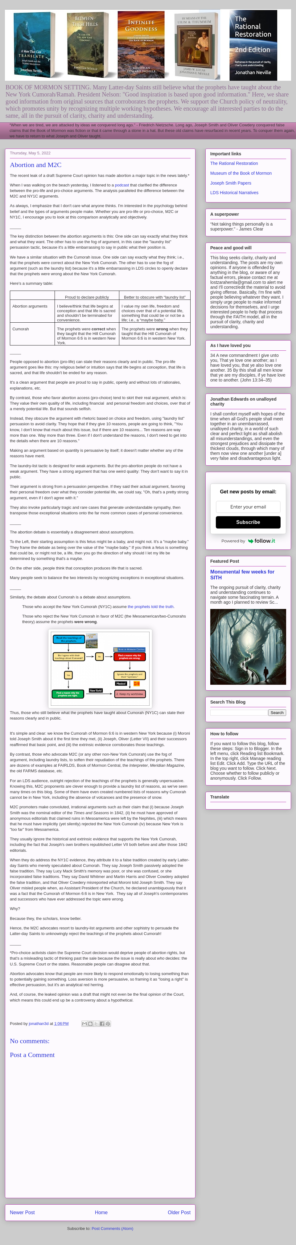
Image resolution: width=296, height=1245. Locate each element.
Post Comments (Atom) (112, 1228)
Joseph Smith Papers (230, 183)
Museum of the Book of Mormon (241, 173)
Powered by (248, 540)
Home (101, 1212)
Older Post (179, 1212)
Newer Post (22, 1212)
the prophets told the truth (151, 606)
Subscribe (248, 522)
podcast (122, 185)
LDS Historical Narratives (234, 192)
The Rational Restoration (234, 163)
